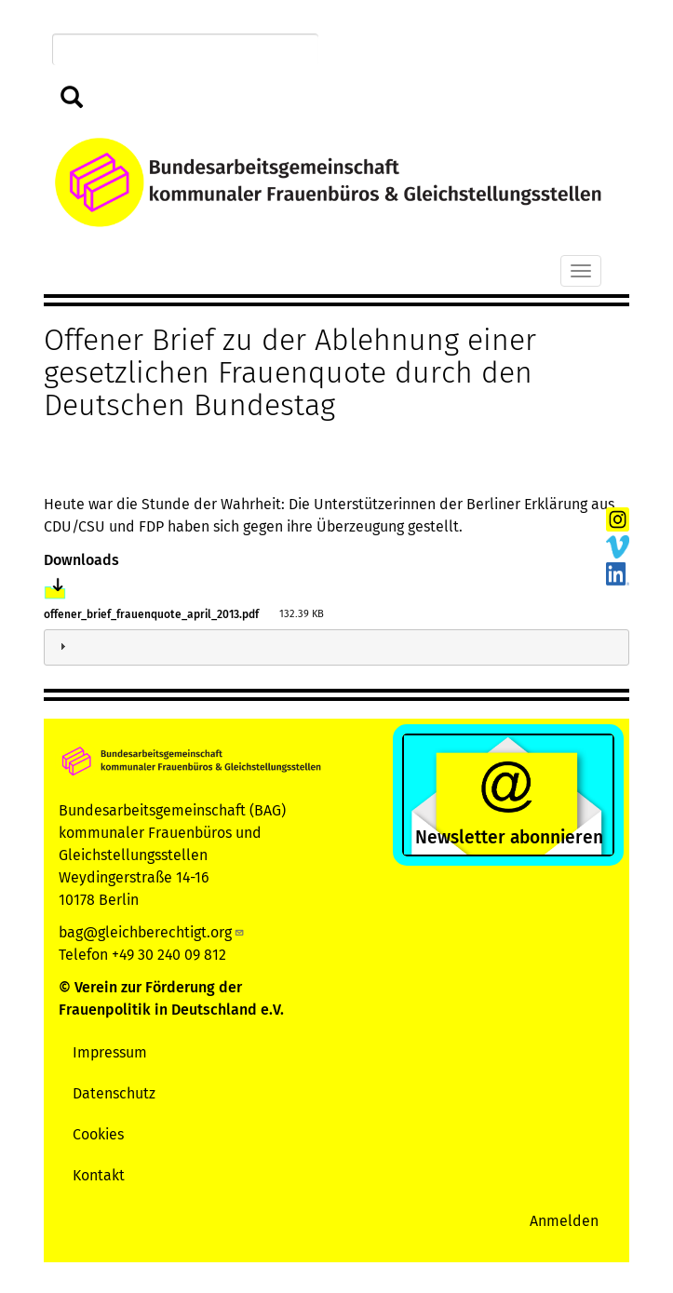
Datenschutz (114, 1093)
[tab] (336, 647)
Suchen (72, 98)
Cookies (98, 1134)
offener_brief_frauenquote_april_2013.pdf (151, 614)
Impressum (110, 1052)
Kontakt (99, 1175)
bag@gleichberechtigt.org (152, 932)
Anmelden (564, 1221)
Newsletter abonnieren (509, 837)
